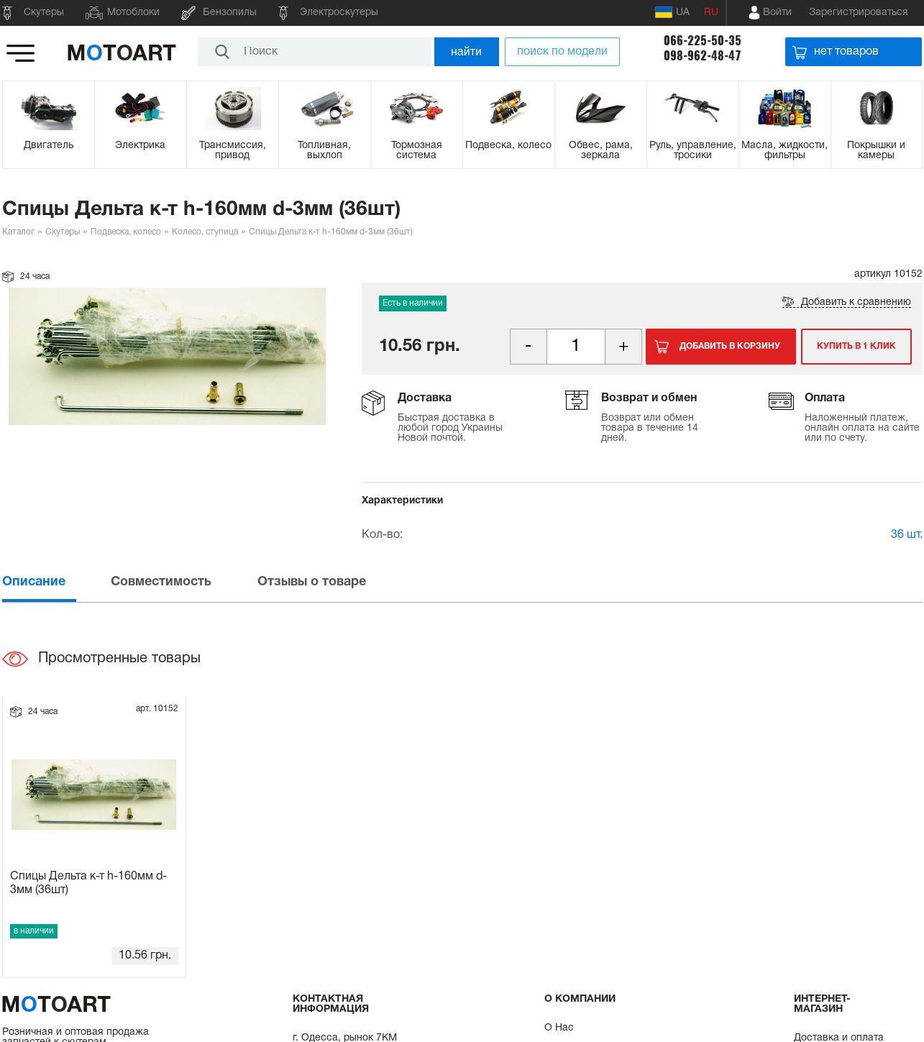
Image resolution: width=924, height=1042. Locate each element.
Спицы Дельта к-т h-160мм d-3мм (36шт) (88, 883)
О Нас (559, 1028)
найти (466, 51)
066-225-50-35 (702, 40)
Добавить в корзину (730, 346)
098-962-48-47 (702, 55)
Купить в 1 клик (856, 346)
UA (672, 12)
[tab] (55, 582)
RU (711, 12)
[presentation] (55, 582)
